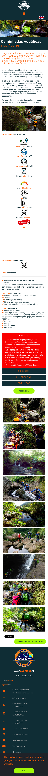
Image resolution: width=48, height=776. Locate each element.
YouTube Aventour (20, 746)
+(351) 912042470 (19, 712)
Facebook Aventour (20, 729)
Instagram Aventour (20, 734)
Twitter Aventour (19, 740)
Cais (14, 690)
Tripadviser (17, 752)
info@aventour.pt (19, 698)
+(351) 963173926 (19, 703)
